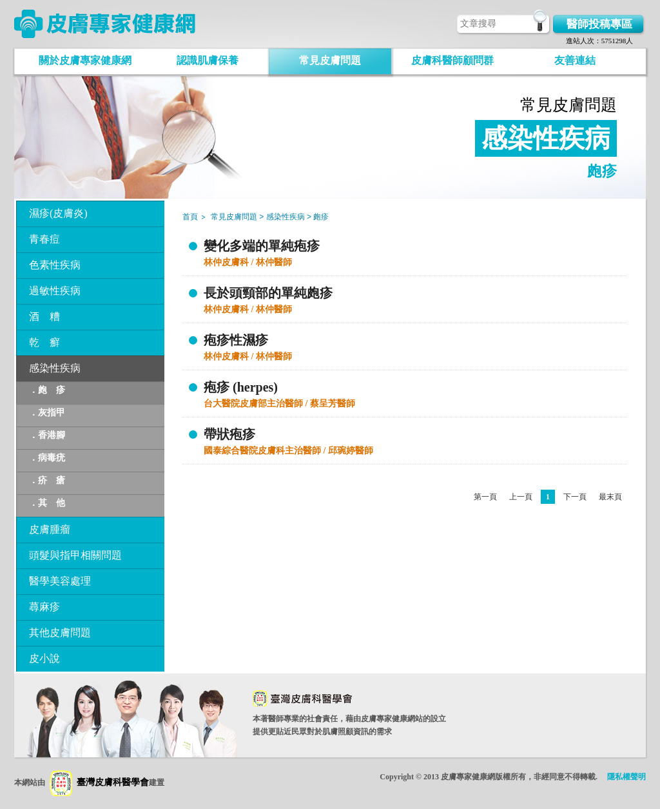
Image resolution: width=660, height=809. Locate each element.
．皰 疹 (47, 390)
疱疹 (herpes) (241, 387)
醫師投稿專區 (599, 24)
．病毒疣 (47, 458)
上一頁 (520, 496)
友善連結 (575, 60)
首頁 (190, 216)
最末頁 (610, 496)
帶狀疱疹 (229, 434)
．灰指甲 (47, 412)
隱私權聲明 (626, 776)
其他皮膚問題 (60, 632)
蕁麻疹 (44, 606)
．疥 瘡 (47, 480)
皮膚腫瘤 (49, 529)
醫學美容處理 (60, 580)
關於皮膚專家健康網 (85, 60)
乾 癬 (44, 342)
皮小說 (44, 658)
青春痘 (44, 239)
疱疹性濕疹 (236, 340)
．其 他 (47, 503)
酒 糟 (44, 316)
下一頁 (575, 496)
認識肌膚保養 (207, 60)
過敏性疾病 (55, 290)
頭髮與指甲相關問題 (75, 555)
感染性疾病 (55, 368)
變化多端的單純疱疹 (262, 246)
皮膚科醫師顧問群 (452, 60)
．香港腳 (47, 435)
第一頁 (485, 496)
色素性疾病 (55, 264)
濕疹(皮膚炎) (58, 213)
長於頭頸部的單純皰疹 (268, 293)
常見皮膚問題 (330, 60)
